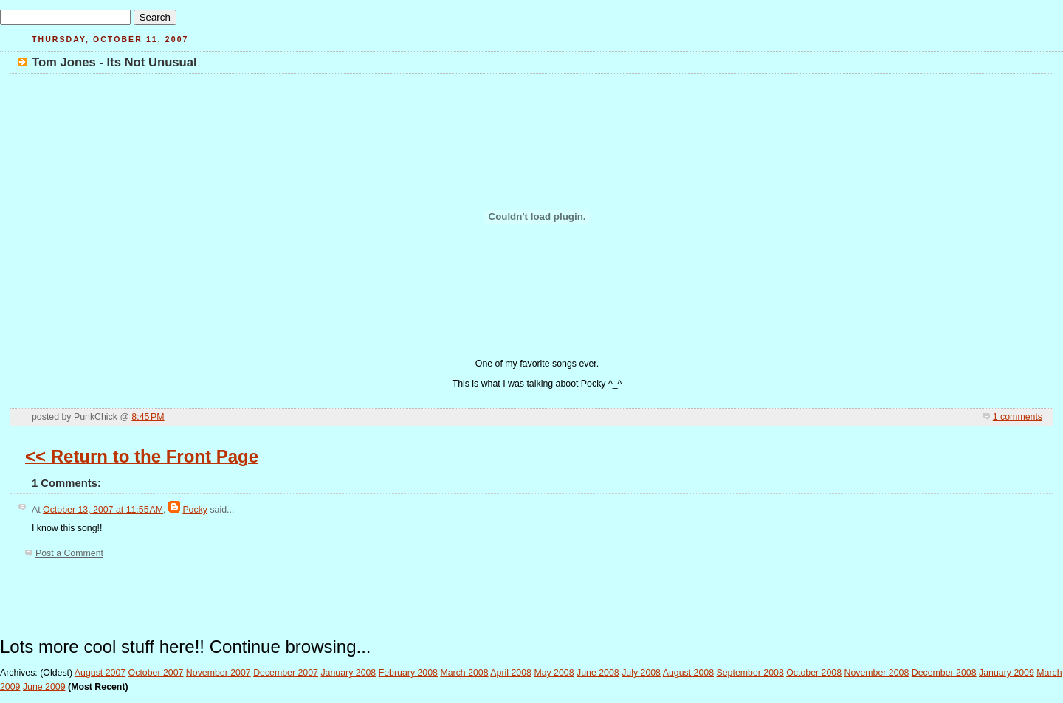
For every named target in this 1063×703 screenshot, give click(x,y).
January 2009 (1006, 673)
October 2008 (814, 673)
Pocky (194, 510)
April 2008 (511, 673)
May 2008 (554, 673)
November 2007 (218, 673)
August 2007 (100, 673)
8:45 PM (147, 417)
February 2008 (408, 673)
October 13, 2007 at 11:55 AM (103, 510)
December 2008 (944, 673)
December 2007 (285, 673)
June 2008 (598, 673)
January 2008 (348, 673)
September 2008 (750, 673)
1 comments (1017, 417)
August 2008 (688, 673)
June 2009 (44, 687)
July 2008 (641, 673)
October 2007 (156, 673)
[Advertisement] (531, 605)
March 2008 (464, 673)
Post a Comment (69, 553)
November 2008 (876, 673)
